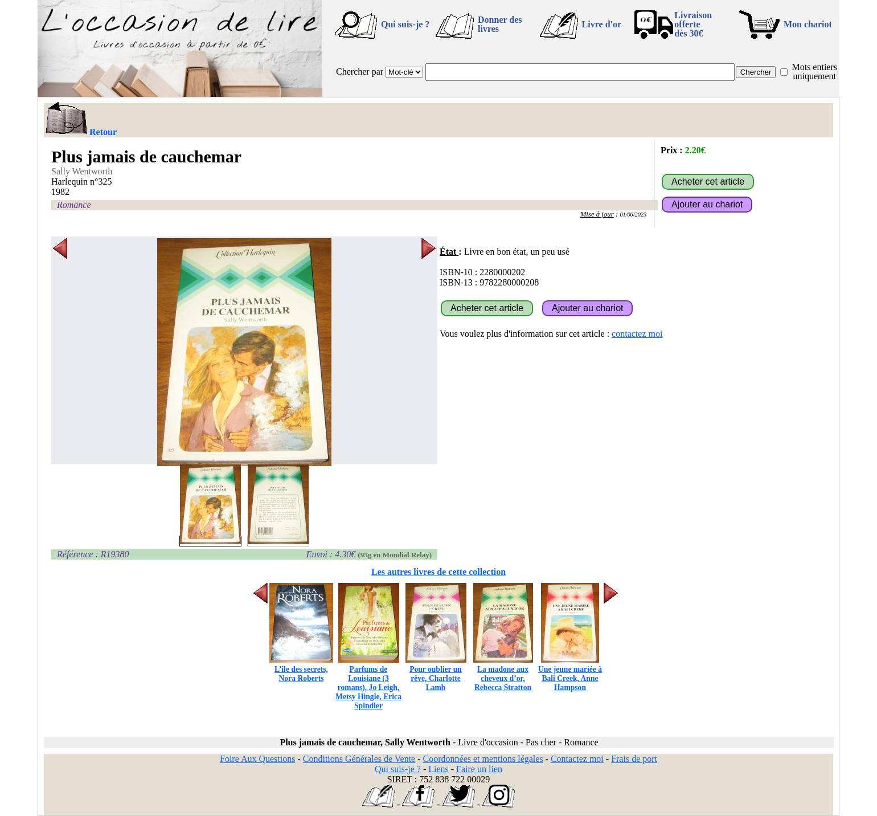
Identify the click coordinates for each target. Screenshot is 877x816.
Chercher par (359, 71)
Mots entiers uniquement (814, 71)
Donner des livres (500, 24)
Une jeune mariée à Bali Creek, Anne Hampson (570, 674)
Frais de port (634, 759)
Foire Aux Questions (257, 759)
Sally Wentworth (81, 171)
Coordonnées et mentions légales (483, 759)
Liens (438, 769)
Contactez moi (577, 759)
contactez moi (637, 333)
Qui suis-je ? (405, 24)
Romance (74, 205)
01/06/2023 (633, 214)
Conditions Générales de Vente (359, 759)
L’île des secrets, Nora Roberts (301, 669)
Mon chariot (808, 24)
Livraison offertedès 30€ (693, 24)
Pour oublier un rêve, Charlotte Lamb (435, 674)
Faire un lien (479, 769)
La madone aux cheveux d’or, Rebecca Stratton (503, 674)
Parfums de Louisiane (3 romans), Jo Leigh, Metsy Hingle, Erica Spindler (368, 683)
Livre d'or (601, 24)
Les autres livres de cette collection (438, 572)
